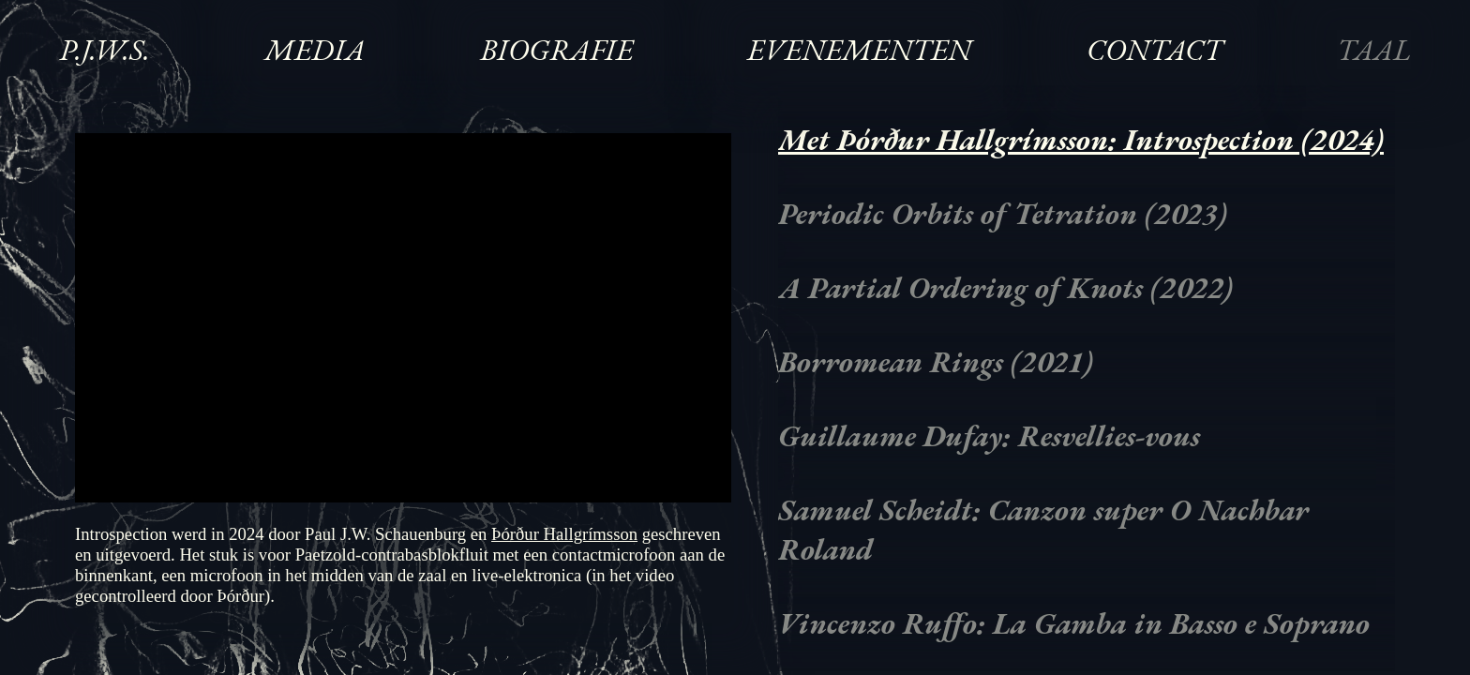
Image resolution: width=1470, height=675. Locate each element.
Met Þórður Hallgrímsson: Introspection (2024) (1081, 139)
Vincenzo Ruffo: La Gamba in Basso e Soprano (1074, 623)
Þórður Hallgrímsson (564, 534)
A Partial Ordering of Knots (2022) (1005, 288)
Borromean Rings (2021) (935, 362)
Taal (1374, 49)
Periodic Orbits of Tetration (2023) (1002, 213)
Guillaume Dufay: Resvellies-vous (989, 436)
